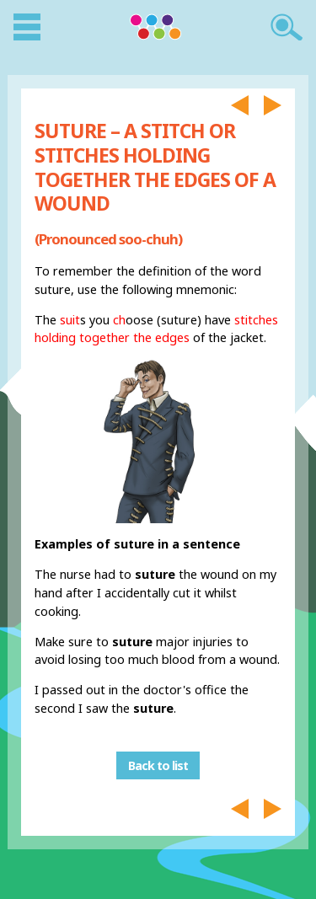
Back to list (158, 765)
